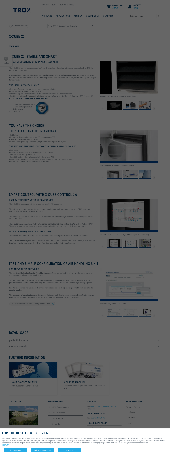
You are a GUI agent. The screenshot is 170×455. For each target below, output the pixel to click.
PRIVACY (5, 445)
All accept (69, 450)
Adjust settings (15, 450)
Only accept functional (42, 450)
